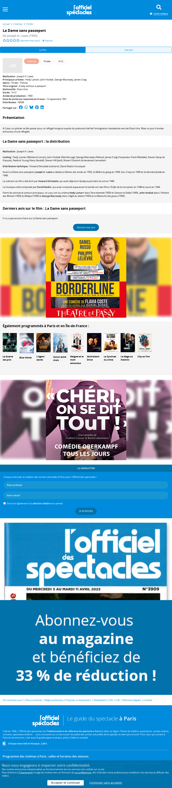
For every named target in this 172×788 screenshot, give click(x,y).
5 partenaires (26, 772)
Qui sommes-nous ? (13, 700)
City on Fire (144, 356)
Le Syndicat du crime (110, 358)
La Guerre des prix (8, 358)
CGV (111, 700)
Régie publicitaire (54, 700)
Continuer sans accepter (105, 783)
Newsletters (100, 700)
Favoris (47, 40)
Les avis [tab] (129, 49)
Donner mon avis (86, 227)
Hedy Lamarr (32, 79)
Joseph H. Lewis (25, 76)
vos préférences (82, 772)
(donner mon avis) (30, 40)
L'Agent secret (40, 358)
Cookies (148, 700)
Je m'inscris (86, 511)
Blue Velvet (25, 357)
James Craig (80, 79)
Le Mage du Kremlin (127, 358)
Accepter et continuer (65, 783)
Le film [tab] (42, 49)
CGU (118, 700)
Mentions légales (132, 700)
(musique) (72, 166)
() (29, 157)
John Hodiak (46, 79)
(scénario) (44, 166)
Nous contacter (34, 700)
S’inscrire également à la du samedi (35, 503)
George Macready (63, 79)
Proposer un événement (78, 700)
